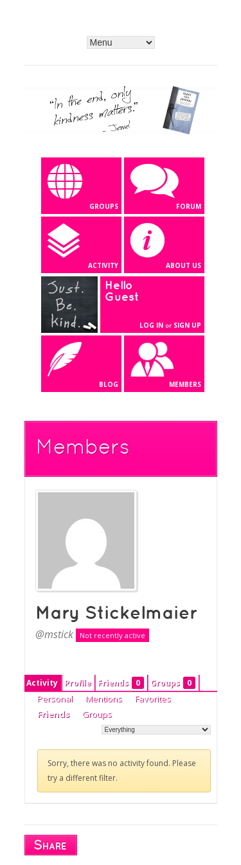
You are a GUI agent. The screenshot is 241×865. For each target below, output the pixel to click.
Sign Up (187, 325)
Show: (88, 729)
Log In (151, 325)
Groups (172, 683)
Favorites (153, 698)
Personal (55, 698)
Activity (42, 682)
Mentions (103, 698)
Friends (121, 683)
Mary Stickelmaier (116, 613)
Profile (77, 682)
